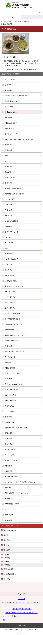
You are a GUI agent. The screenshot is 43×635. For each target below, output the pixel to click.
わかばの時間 (9, 199)
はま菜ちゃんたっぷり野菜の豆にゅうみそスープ (21, 482)
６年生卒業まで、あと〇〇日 (14, 324)
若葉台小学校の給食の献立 (21, 609)
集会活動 (8, 487)
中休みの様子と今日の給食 (14, 286)
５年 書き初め (10, 308)
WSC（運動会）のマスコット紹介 (16, 493)
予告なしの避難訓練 (11, 221)
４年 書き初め (10, 297)
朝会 (6, 155)
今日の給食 (8, 150)
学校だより (7, 545)
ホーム (10, 17)
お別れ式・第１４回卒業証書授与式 (17, 95)
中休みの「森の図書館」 (13, 188)
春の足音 (8, 172)
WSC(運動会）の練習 (12, 504)
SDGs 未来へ (10, 106)
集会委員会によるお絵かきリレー (16, 335)
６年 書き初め (10, 302)
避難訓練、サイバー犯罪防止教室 (16, 428)
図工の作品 (8, 270)
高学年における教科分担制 (14, 384)
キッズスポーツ (10, 357)
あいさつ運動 (9, 330)
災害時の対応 (8, 569)
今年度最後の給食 (11, 101)
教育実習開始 (9, 406)
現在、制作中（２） (11, 237)
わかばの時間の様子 (11, 341)
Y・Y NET (21, 599)
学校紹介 (7, 535)
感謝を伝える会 (10, 177)
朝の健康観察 (9, 275)
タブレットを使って (11, 389)
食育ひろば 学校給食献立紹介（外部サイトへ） (21, 613)
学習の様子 (8, 90)
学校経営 (7, 540)
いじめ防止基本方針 (10, 574)
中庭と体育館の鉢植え (12, 476)
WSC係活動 (9, 515)
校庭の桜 (8, 85)
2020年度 (26, 21)
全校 (4, 620)
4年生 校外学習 (10, 400)
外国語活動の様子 (11, 123)
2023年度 (7, 554)
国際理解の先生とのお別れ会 (14, 194)
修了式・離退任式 (11, 79)
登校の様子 (8, 226)
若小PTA (7, 579)
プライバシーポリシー (10, 629)
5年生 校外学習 (10, 395)
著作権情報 (32, 629)
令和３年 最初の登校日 (13, 313)
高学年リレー (9, 509)
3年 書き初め (10, 292)
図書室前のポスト (11, 438)
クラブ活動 (8, 204)
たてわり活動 (9, 411)
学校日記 (18, 21)
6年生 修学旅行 (10, 368)
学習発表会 (8, 183)
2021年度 (7, 561)
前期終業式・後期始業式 (13, 460)
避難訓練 (8, 362)
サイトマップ (21, 633)
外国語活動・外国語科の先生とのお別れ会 (19, 139)
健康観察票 (8, 520)
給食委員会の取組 (11, 281)
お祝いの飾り (9, 128)
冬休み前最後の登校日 (12, 319)
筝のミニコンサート (11, 232)
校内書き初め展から (11, 259)
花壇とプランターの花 (12, 373)
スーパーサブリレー (11, 455)
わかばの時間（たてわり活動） (15, 351)
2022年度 (7, 558)
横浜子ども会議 (10, 449)
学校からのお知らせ (10, 530)
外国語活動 (8, 215)
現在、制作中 (9, 243)
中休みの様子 (9, 145)
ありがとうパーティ (11, 134)
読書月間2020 (9, 422)
